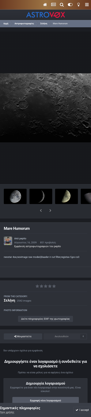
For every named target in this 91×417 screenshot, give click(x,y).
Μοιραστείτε (23, 326)
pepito (22, 228)
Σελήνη (9, 290)
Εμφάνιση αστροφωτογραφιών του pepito (37, 236)
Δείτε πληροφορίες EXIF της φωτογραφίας (45, 308)
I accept (82, 409)
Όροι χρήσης (7, 412)
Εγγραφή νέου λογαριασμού (45, 390)
